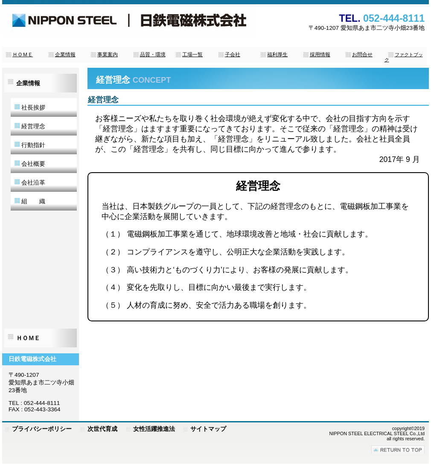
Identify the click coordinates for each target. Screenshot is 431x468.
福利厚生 (277, 55)
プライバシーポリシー (42, 429)
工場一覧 (192, 55)
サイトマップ (208, 429)
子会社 (232, 55)
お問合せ (362, 55)
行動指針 (29, 145)
